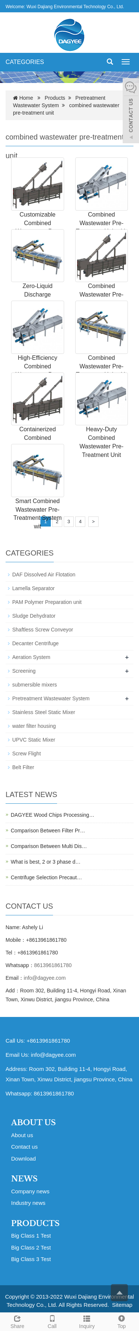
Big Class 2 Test (31, 1247)
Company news (30, 1191)
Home (26, 98)
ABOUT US (33, 1122)
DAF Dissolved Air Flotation (43, 574)
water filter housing (34, 726)
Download (23, 1158)
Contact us (24, 1146)
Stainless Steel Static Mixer (43, 712)
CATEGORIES (25, 62)
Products (55, 98)
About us (22, 1135)
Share (17, 1321)
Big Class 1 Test (31, 1235)
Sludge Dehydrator (34, 616)
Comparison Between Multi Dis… (49, 846)
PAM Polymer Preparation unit (47, 602)
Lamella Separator (33, 588)
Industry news (28, 1203)
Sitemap (122, 1305)
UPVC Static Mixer (33, 740)
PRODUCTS (35, 1223)
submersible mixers (34, 685)
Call (52, 1321)
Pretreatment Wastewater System (51, 698)
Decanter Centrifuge (35, 643)
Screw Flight (26, 753)
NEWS (24, 1178)
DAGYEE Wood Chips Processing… (52, 815)
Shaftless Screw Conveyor (42, 630)
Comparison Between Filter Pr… (48, 831)
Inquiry (87, 1321)
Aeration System (31, 657)
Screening (24, 671)
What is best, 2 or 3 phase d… (45, 862)
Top (121, 1321)
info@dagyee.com (45, 978)
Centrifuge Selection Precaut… (46, 877)
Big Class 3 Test (31, 1259)
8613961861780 (53, 965)
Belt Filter (23, 767)
